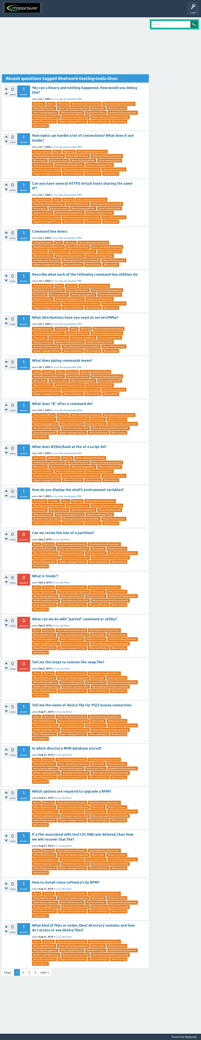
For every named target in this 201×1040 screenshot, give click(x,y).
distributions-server (43, 329)
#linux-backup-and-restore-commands (110, 117)
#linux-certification (98, 121)
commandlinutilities (43, 286)
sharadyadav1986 (72, 99)
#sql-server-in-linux (96, 112)
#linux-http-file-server (44, 108)
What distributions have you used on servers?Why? (75, 317)
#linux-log (63, 104)
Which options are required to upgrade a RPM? (71, 791)
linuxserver (61, 329)
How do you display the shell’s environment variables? (78, 490)
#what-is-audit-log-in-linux (46, 117)
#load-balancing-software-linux (119, 104)
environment (40, 501)
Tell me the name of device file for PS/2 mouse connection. (82, 705)
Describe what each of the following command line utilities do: (85, 274)
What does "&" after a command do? (62, 404)
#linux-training (118, 121)
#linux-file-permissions (44, 121)
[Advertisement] (75, 46)
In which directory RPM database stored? (66, 748)
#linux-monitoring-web (72, 112)
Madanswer (191, 1036)
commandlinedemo (43, 242)
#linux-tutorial (40, 126)
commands (48, 372)
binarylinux (39, 104)
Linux (56, 99)
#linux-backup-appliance (45, 112)
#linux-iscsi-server (117, 108)
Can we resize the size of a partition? (63, 533)
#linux (51, 104)
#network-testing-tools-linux (122, 112)
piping (36, 372)
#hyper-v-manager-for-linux (72, 121)
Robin (67, 539)
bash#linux (53, 458)
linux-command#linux (44, 415)
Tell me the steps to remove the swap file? (68, 662)
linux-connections (42, 152)
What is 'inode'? (45, 576)
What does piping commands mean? (62, 360)
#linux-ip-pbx (98, 108)
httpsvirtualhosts (42, 199)
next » (44, 972)
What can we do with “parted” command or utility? (74, 619)
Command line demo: (50, 231)
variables (54, 501)
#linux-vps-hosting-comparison (73, 108)
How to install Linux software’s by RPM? (65, 882)
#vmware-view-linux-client (75, 117)
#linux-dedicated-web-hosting (86, 104)
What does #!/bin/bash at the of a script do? (69, 447)
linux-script (39, 458)
